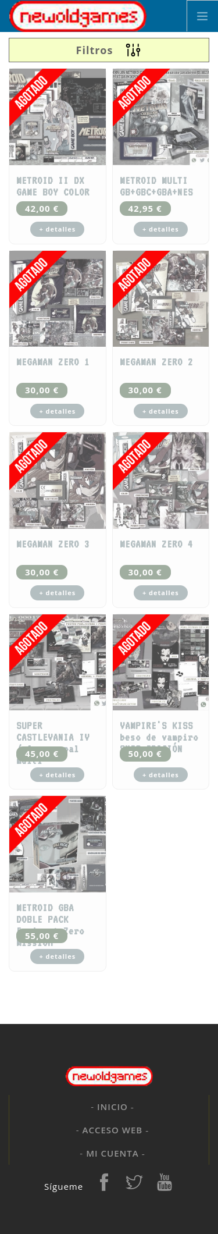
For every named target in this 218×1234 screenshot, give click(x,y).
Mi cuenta (112, 1153)
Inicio (112, 1106)
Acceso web (113, 1130)
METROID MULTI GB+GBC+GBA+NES (156, 186)
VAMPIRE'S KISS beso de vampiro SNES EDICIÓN (159, 737)
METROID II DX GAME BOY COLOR (53, 186)
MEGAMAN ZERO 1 (53, 362)
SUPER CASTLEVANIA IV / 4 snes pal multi (53, 743)
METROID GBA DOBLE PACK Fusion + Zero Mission (50, 925)
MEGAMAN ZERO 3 (53, 544)
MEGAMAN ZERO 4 (156, 544)
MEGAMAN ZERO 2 (156, 362)
